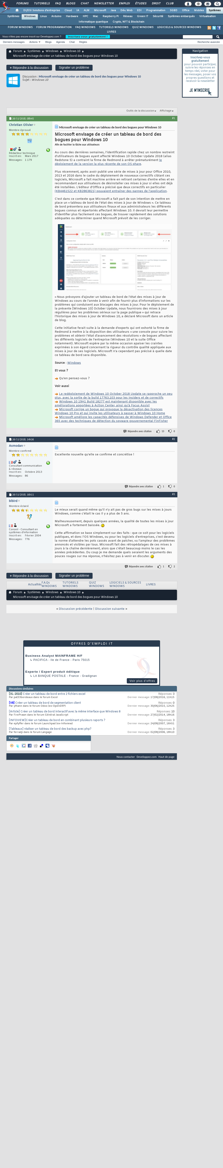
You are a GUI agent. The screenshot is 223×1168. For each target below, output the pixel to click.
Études (141, 3)
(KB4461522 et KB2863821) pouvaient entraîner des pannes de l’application (111, 191)
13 (163, 431)
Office (185, 10)
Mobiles (199, 10)
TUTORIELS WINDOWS (113, 27)
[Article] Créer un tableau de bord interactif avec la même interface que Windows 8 (64, 712)
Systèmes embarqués (181, 16)
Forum (17, 51)
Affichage (165, 110)
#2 (173, 439)
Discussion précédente (75, 609)
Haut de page (166, 756)
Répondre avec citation (138, 431)
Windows (30, 16)
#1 (173, 118)
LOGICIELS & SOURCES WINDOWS (179, 27)
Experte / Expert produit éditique (52, 671)
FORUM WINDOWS (20, 27)
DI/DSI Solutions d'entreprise (41, 10)
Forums (22, 3)
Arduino (56, 16)
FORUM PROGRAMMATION (54, 27)
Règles (83, 42)
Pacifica (40, 660)
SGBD (173, 10)
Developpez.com (147, 756)
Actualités (34, 585)
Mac (95, 16)
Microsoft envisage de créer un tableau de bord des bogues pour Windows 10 (90, 76)
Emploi (124, 3)
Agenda (60, 42)
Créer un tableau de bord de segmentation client (48, 703)
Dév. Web (126, 10)
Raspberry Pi (111, 16)
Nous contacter (126, 756)
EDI (139, 10)
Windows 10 (72, 51)
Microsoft (100, 10)
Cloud (68, 10)
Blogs (70, 3)
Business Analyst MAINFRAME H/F (54, 655)
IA (77, 10)
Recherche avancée (208, 42)
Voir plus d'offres (142, 681)
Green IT (142, 16)
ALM (86, 10)
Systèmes (215, 10)
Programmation (155, 10)
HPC (85, 16)
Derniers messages (14, 42)
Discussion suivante (109, 609)
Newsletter (103, 3)
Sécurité (158, 16)
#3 (173, 494)
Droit (156, 3)
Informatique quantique (93, 21)
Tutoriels (41, 3)
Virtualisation (207, 16)
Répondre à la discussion (29, 68)
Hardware (72, 16)
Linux (43, 16)
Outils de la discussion (140, 110)
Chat (84, 3)
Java (113, 10)
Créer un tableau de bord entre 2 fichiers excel (54, 694)
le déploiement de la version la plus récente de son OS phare (108, 162)
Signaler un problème (74, 67)
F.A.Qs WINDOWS (49, 584)
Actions (33, 42)
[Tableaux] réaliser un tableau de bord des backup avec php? (50, 729)
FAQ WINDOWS (85, 27)
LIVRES (111, 32)
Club (169, 3)
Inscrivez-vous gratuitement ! (88, 36)
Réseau (127, 16)
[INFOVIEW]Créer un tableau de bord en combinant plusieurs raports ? (57, 720)
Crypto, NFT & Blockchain (128, 21)
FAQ (57, 3)
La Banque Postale (49, 675)
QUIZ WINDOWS (142, 27)
